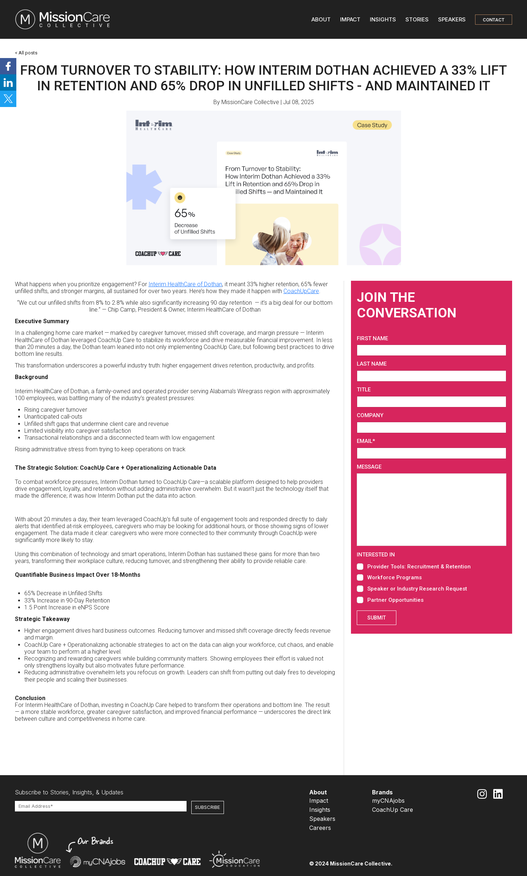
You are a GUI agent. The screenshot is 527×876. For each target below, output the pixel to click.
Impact (318, 800)
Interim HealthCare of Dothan (185, 284)
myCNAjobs (388, 800)
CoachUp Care (392, 809)
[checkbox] (431, 582)
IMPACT (350, 19)
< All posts (26, 52)
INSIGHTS (383, 19)
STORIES (417, 19)
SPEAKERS (452, 19)
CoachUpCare (301, 291)
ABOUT (321, 19)
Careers (320, 827)
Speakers (322, 818)
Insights (319, 809)
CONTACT (493, 19)
